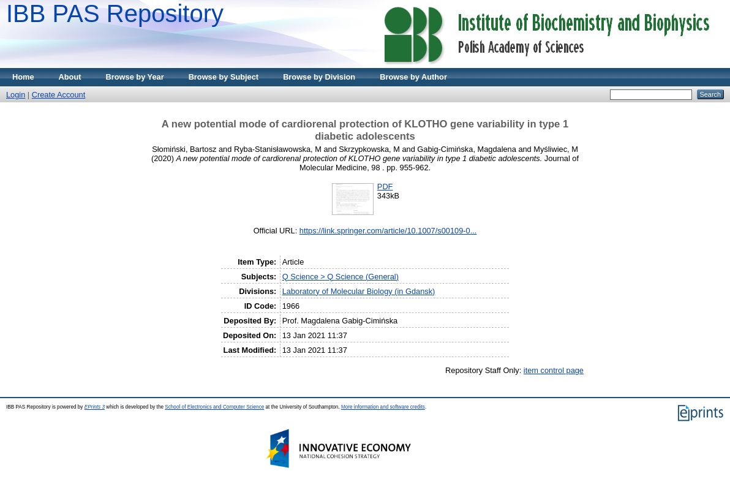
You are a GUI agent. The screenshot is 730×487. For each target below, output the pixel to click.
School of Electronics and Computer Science (214, 407)
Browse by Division (319, 76)
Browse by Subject (224, 76)
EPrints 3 (95, 407)
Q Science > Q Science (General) (340, 276)
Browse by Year (135, 76)
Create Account (59, 94)
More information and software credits (383, 407)
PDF (385, 186)
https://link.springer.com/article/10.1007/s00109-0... (388, 230)
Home (23, 76)
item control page (554, 370)
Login (15, 94)
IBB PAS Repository (115, 13)
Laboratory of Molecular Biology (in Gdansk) (358, 291)
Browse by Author (413, 76)
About (70, 76)
